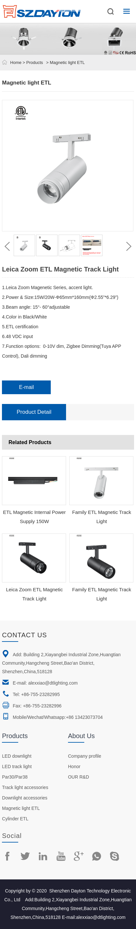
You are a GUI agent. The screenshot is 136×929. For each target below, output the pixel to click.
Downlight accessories (24, 797)
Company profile (84, 756)
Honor (74, 766)
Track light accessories (25, 787)
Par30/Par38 (15, 777)
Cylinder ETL (15, 818)
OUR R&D (78, 777)
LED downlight (16, 756)
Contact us (24, 635)
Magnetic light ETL (21, 808)
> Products (32, 62)
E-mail (26, 387)
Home (15, 62)
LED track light (17, 766)
